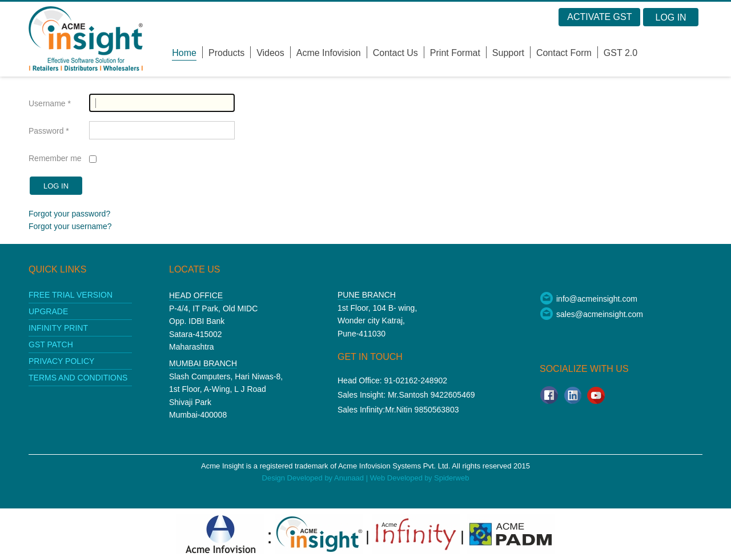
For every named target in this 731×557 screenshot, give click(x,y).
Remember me (55, 158)
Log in (56, 186)
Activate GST (599, 17)
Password (49, 130)
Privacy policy (61, 361)
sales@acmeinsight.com (591, 314)
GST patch (51, 344)
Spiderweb (451, 478)
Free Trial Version (71, 294)
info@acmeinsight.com (588, 298)
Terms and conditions (78, 377)
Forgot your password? (69, 213)
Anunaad (350, 478)
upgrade (48, 311)
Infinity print (58, 327)
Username (50, 103)
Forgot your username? (70, 226)
